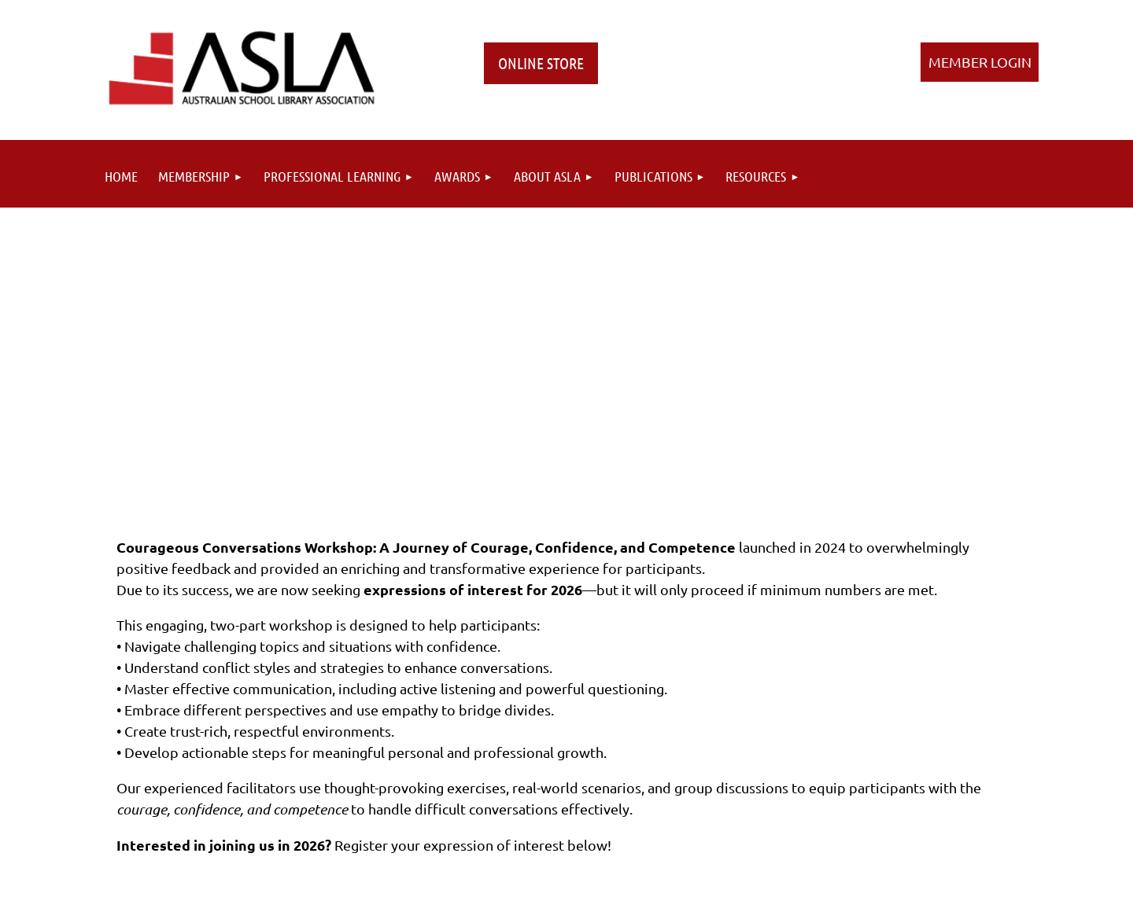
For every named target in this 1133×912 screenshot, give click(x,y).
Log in (980, 62)
